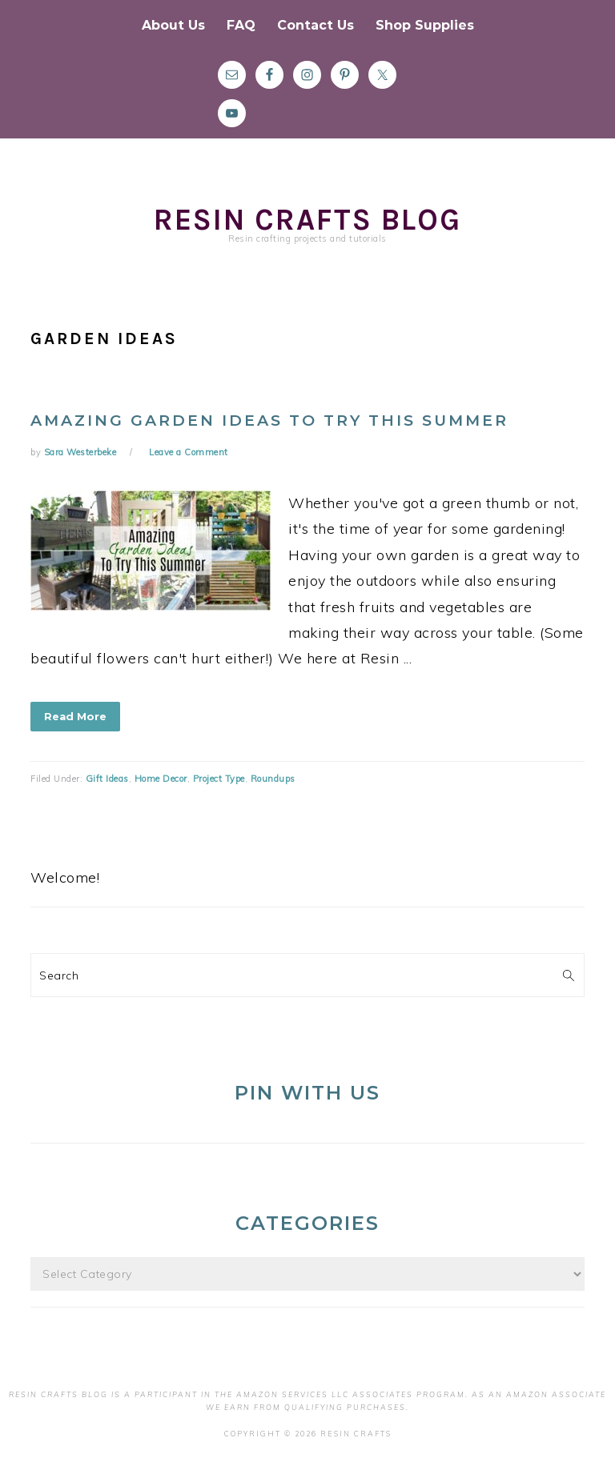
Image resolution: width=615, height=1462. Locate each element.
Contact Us (315, 25)
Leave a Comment (188, 452)
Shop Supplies (425, 25)
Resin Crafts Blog (307, 219)
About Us (173, 25)
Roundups (273, 778)
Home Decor (161, 778)
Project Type (219, 778)
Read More (75, 716)
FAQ (241, 25)
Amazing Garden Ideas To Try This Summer (269, 420)
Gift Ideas (107, 778)
